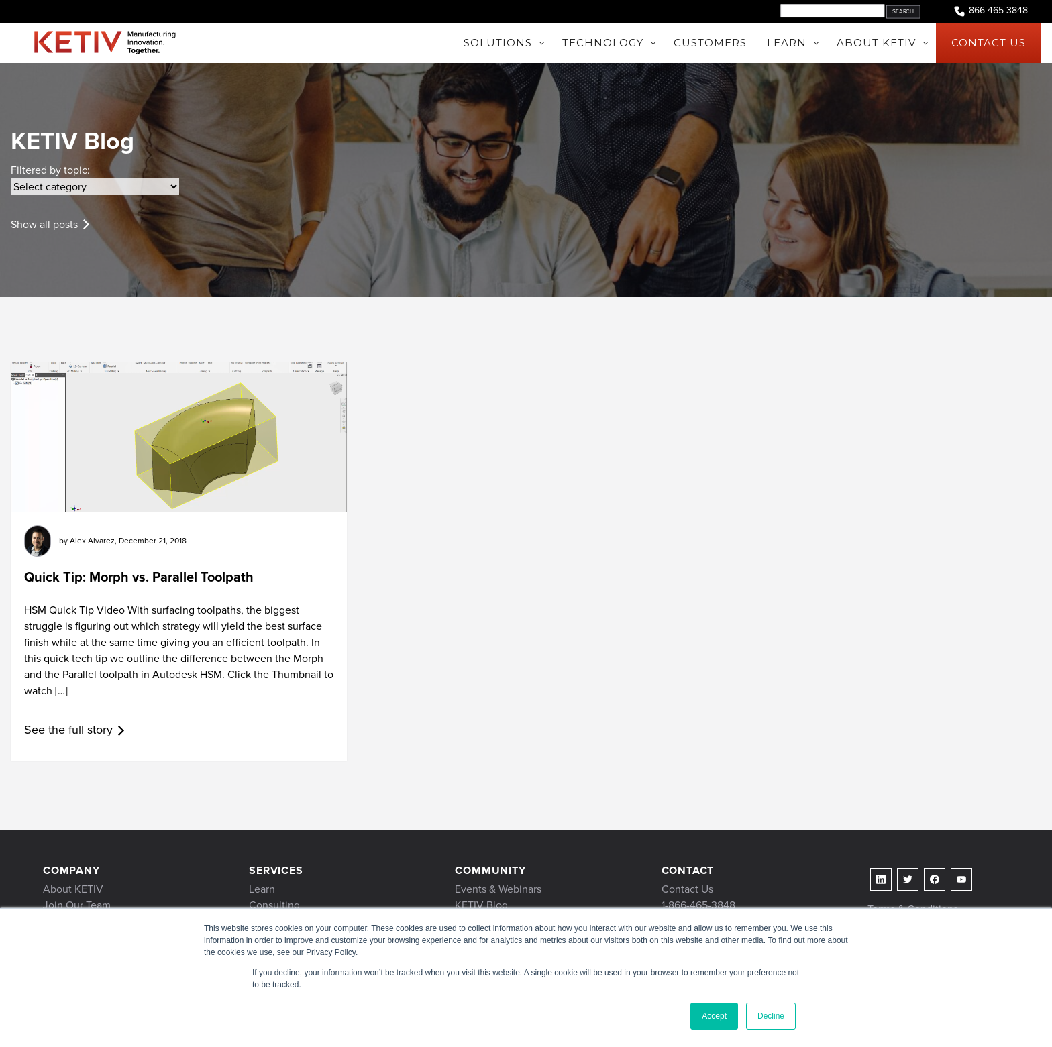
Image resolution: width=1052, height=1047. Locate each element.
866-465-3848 (990, 11)
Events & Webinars (498, 889)
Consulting (274, 905)
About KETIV (73, 889)
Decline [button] (770, 1016)
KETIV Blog (481, 905)
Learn (262, 889)
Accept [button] (714, 1016)
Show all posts (44, 224)
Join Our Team (77, 905)
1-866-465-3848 (698, 905)
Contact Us (687, 889)
